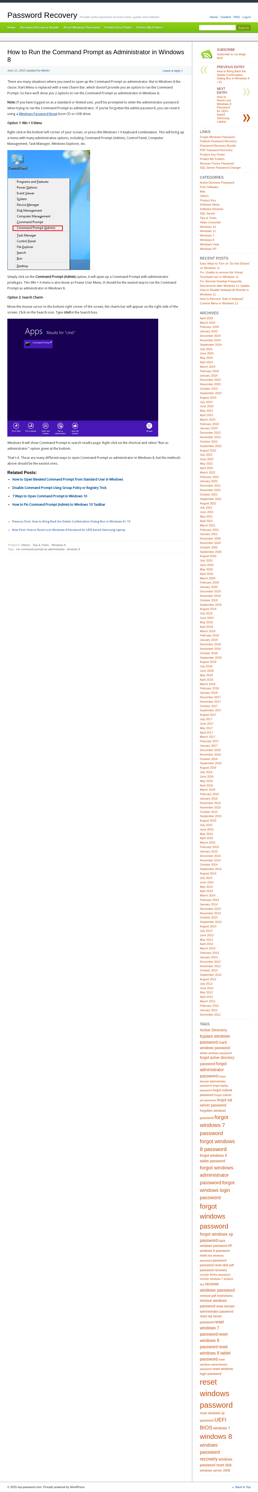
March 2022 (207, 472)
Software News (209, 204)
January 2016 (209, 798)
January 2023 (209, 428)
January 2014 (209, 904)
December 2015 (210, 803)
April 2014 (206, 891)
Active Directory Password (217, 182)
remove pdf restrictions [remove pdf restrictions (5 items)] (216, 1296)
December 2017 (210, 697)
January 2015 (209, 851)
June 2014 (206, 882)
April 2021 (206, 520)
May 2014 (206, 886)
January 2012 (209, 1010)
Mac (202, 191)
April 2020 (206, 573)
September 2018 (211, 657)
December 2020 (210, 538)
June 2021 (206, 512)
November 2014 (210, 860)
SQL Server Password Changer (220, 167)
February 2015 (209, 847)
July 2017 (206, 719)
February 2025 (209, 326)
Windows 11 (208, 231)
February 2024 (209, 371)
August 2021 (208, 503)
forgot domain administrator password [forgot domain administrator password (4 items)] (213, 1081)
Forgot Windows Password (217, 137)
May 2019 (206, 622)
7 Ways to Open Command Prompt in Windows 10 (49, 496)
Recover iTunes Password (217, 163)
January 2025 (209, 331)
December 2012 (210, 961)
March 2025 (207, 322)
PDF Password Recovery (216, 150)
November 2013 (210, 913)
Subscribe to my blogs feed (234, 53)
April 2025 (206, 318)
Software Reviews (211, 209)
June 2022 (206, 459)
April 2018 (206, 679)
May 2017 (206, 728)
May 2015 (206, 833)
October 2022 (209, 441)
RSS (237, 17)
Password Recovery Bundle (39, 27)
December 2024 (210, 335)
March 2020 (207, 578)
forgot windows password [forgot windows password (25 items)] (214, 1216)
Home (214, 17)
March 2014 (207, 895)
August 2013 (208, 926)
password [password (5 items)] (220, 1260)
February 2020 (209, 582)
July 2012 (206, 983)
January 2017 (209, 745)
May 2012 (206, 992)
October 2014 (209, 864)
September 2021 (211, 498)
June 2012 (206, 988)
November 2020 (210, 542)
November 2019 (210, 595)
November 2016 (210, 754)
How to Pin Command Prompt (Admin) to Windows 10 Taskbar (58, 504)
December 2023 (210, 379)
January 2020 (209, 586)
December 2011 (210, 1014)
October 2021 (209, 494)
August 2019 (208, 608)
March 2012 (207, 1001)
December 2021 (210, 485)
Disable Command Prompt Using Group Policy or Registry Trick (59, 488)
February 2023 (209, 424)
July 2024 (206, 349)
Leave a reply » (173, 70)
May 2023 (206, 410)
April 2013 (206, 943)
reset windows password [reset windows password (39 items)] (216, 1393)
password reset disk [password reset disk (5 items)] (214, 1265)
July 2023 (206, 402)
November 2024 (210, 340)
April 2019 (206, 626)
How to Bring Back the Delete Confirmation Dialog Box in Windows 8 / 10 (71, 521)
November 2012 (210, 966)
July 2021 (206, 507)
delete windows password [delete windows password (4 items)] (216, 1053)
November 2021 (210, 490)
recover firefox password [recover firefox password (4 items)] (215, 1274)
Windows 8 (59, 545)
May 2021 (206, 516)
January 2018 (209, 692)
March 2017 (207, 736)
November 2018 (210, 648)
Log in (247, 17)
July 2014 (206, 877)
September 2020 (211, 551)
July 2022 (206, 454)
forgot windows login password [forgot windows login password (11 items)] (217, 1190)
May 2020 (206, 569)
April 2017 (206, 732)
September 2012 (211, 974)
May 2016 (206, 781)
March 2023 (207, 419)
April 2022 (206, 468)
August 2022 (208, 450)
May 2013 (206, 939)
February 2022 (209, 476)
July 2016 (206, 772)
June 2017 (206, 723)
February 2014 (209, 899)
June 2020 (206, 564)
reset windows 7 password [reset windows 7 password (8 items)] (212, 1328)
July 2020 (206, 560)
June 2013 (206, 935)
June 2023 (206, 406)
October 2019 (209, 600)
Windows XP (208, 248)
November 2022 (210, 437)
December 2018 (210, 644)
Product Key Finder (118, 27)
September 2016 (211, 763)
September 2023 (211, 393)
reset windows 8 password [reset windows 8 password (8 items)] (214, 1340)
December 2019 (210, 591)
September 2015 (211, 816)
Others (25, 545)
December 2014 (210, 855)
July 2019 (206, 613)
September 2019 (211, 604)
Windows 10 (208, 226)
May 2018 (206, 675)
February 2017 (209, 741)
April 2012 (206, 996)
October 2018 (209, 653)
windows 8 (73, 549)
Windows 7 (207, 235)
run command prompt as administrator (40, 549)
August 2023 (208, 397)
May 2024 (206, 357)
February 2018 (209, 688)
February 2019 (209, 635)
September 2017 (211, 710)
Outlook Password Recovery (218, 141)
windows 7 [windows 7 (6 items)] (221, 1428)
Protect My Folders (149, 27)
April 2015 (206, 838)
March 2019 (207, 631)
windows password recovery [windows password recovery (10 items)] (210, 1452)
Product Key (208, 200)
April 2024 (206, 362)
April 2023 (206, 415)
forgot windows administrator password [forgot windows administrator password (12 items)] (216, 1175)
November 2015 (210, 807)
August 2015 (208, 820)
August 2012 (208, 979)
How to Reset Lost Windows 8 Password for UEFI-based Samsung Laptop (68, 530)
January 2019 (209, 639)
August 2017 (208, 714)
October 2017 (209, 706)
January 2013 (209, 957)
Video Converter (210, 222)
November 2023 (210, 384)
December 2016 (210, 750)
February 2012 (209, 1005)
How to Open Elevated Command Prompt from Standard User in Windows (67, 479)
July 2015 (206, 825)
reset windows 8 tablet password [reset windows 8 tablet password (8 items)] (215, 1353)
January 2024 (209, 375)
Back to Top (243, 1487)
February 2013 (209, 952)
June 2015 (206, 829)
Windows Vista (209, 244)
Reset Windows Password (82, 27)
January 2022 (209, 481)
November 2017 (210, 701)
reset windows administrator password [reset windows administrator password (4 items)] (213, 1364)
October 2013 (209, 917)
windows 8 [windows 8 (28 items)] (216, 1436)
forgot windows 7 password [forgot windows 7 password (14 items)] (214, 1125)
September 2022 (211, 446)
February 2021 (209, 529)
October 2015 (209, 811)
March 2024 (207, 366)
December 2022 (210, 432)
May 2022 (206, 463)
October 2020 (209, 547)
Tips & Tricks (40, 545)
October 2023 (209, 388)
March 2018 (207, 684)
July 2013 (206, 930)
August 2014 (208, 873)
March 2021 (207, 525)
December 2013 (210, 908)
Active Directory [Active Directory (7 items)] (213, 1030)
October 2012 (209, 970)
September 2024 (211, 344)
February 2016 (209, 794)
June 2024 (206, 353)
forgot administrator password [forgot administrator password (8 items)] (213, 1069)
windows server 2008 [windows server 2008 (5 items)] (215, 1470)
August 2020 (208, 556)
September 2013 (211, 921)
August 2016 (208, 767)
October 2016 (209, 759)
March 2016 (207, 789)
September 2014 (211, 869)
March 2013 (207, 948)
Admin (45, 70)
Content (226, 17)
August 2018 (208, 661)
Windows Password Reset (38, 114)
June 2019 (206, 617)
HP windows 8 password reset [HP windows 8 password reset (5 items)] (216, 1250)
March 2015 (207, 842)
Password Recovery (42, 15)
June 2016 (206, 776)
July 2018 (206, 666)
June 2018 (206, 670)
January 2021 (209, 534)
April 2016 (206, 785)
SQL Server (207, 213)
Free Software (209, 187)
